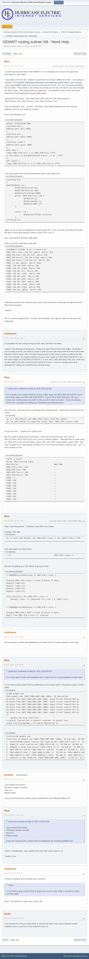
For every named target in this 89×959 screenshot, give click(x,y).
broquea (8, 775)
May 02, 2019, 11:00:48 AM (13, 665)
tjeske (7, 914)
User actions (80, 54)
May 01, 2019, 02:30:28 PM (13, 66)
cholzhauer (10, 333)
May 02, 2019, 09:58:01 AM (13, 382)
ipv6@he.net (34, 642)
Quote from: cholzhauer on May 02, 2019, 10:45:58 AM (29, 671)
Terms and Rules (74, 956)
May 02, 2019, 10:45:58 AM (13, 637)
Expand (19, 120)
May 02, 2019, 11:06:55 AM (13, 873)
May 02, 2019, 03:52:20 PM (13, 918)
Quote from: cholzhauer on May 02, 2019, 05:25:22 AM (29, 389)
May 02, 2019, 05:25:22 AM (13, 338)
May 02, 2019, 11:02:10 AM (13, 779)
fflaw (6, 61)
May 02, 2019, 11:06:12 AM (13, 815)
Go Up (5, 940)
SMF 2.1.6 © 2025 (7, 956)
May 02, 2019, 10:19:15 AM (13, 521)
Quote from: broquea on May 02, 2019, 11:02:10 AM (28, 822)
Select (12, 120)
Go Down (7, 54)
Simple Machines (21, 956)
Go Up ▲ (84, 956)
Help (65, 956)
